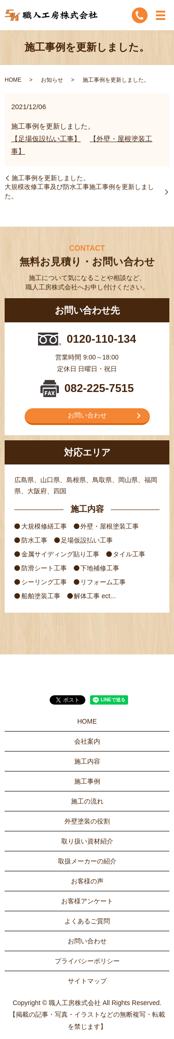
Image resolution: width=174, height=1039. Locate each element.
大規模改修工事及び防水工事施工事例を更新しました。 (79, 191)
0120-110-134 (101, 339)
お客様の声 (87, 881)
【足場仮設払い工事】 (46, 139)
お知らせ (52, 80)
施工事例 (87, 781)
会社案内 (87, 741)
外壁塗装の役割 (87, 821)
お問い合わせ (87, 415)
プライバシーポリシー (87, 961)
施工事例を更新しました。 (51, 178)
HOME (13, 80)
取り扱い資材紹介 (87, 841)
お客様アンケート (87, 901)
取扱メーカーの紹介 (87, 861)
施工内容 (87, 761)
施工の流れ (87, 801)
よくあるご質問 (87, 921)
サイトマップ (87, 981)
